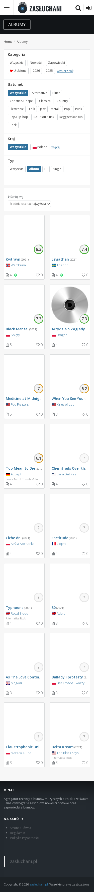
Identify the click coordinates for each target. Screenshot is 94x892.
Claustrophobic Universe (27, 746)
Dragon (62, 335)
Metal (55, 109)
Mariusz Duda (21, 752)
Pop (67, 109)
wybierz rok (65, 71)
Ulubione (18, 71)
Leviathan (60, 259)
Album (34, 169)
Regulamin (17, 833)
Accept (16, 474)
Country (62, 101)
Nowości (36, 63)
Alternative (39, 93)
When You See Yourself (71, 398)
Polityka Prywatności (24, 838)
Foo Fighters (20, 404)
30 (54, 607)
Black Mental (17, 329)
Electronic (17, 109)
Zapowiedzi (56, 63)
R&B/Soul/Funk (44, 117)
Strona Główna (20, 828)
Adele (61, 613)
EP (46, 169)
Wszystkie (17, 63)
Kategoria (16, 54)
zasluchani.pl (23, 861)
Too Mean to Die (20, 468)
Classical (45, 101)
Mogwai (16, 683)
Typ (11, 160)
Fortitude (60, 537)
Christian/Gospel (22, 101)
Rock (13, 125)
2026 (36, 71)
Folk (32, 109)
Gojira (61, 543)
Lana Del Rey (66, 474)
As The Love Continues (25, 677)
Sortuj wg (16, 197)
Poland (40, 147)
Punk (78, 109)
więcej (55, 147)
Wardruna (18, 265)
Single (57, 169)
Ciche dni (14, 537)
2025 (49, 71)
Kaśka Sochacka (22, 543)
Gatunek (15, 84)
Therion (62, 265)
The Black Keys (67, 752)
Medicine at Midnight (24, 398)
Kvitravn (13, 259)
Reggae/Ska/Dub (71, 117)
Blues (56, 93)
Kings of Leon (66, 404)
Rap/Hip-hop (19, 117)
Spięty (15, 335)
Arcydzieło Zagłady (68, 329)
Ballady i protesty (67, 677)
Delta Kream (63, 746)
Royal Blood (19, 613)
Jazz (43, 109)
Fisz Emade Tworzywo (73, 683)
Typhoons (14, 607)
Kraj (11, 138)
